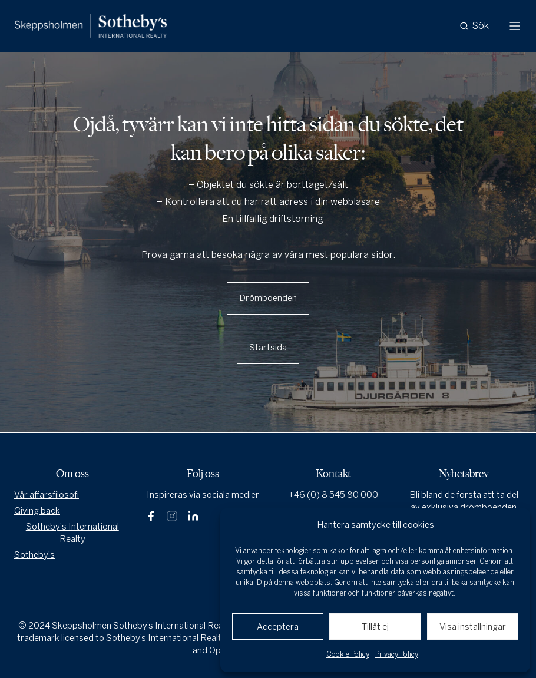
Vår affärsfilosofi (46, 495)
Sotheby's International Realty (72, 532)
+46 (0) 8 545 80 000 (333, 495)
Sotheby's (34, 555)
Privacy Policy (396, 654)
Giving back (37, 510)
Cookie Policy (347, 654)
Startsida (268, 347)
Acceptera (278, 626)
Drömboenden (268, 298)
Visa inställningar (472, 626)
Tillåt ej (375, 626)
